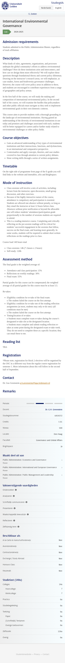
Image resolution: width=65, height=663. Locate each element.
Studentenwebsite (23, 654)
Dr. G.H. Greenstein (53, 409)
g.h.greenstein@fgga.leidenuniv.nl (35, 383)
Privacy (37, 654)
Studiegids (57, 3)
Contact (46, 654)
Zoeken (34, 14)
